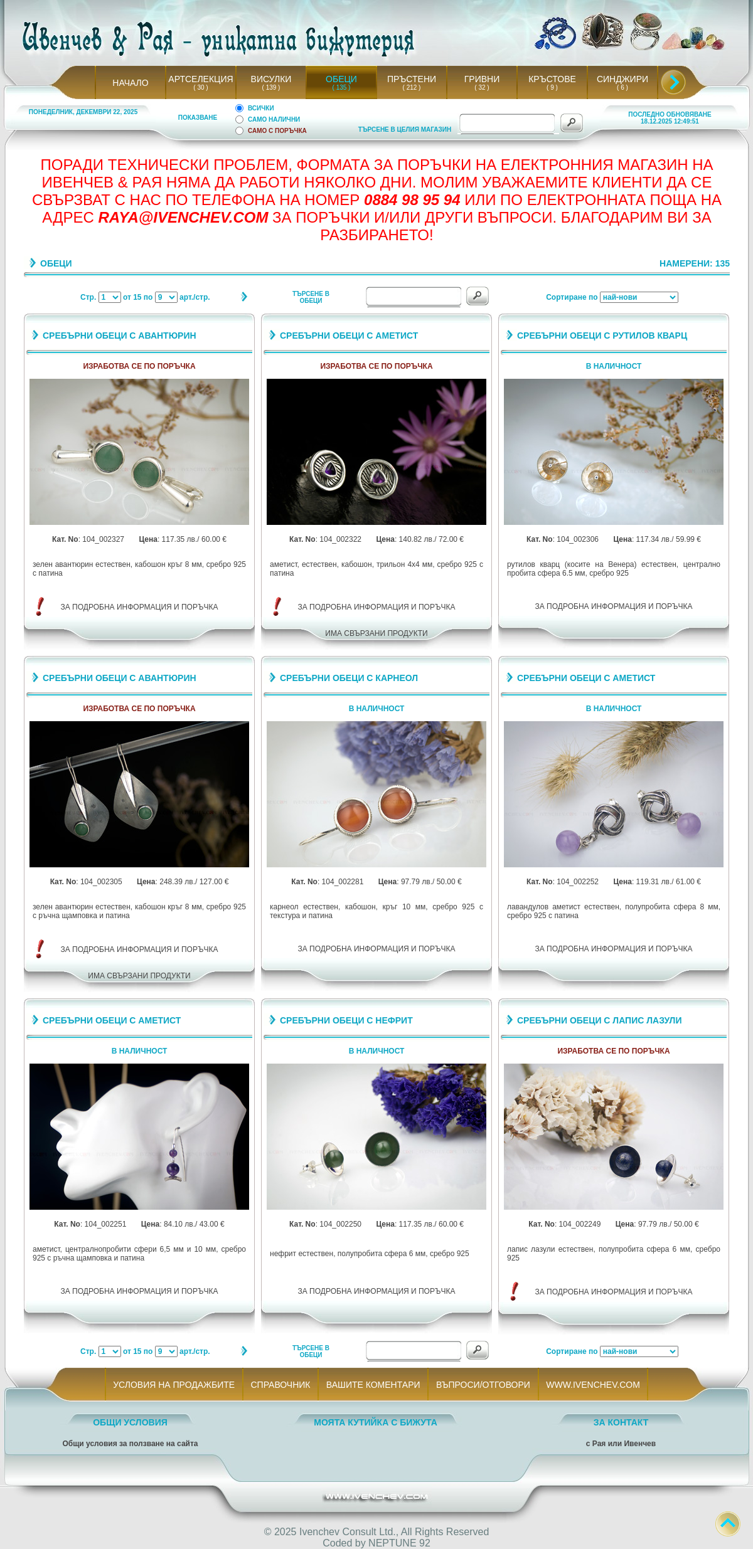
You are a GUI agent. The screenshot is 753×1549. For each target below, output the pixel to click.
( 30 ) (200, 87)
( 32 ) (481, 87)
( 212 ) (411, 87)
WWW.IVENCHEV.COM (593, 1385)
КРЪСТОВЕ (552, 79)
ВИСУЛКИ (271, 79)
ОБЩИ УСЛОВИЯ (130, 1422)
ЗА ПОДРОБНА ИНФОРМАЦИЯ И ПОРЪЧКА (139, 607)
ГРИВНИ (482, 79)
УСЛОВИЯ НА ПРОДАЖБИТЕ (174, 1385)
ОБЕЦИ (341, 79)
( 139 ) (271, 87)
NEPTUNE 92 (399, 1543)
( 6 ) (622, 87)
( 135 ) (341, 87)
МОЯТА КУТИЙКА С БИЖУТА (375, 1422)
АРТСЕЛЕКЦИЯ (200, 79)
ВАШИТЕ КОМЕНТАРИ (373, 1385)
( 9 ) (552, 87)
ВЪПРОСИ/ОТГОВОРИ (483, 1385)
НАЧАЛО (130, 83)
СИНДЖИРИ (622, 79)
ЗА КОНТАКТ (621, 1422)
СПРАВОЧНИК (280, 1385)
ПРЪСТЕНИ (411, 79)
